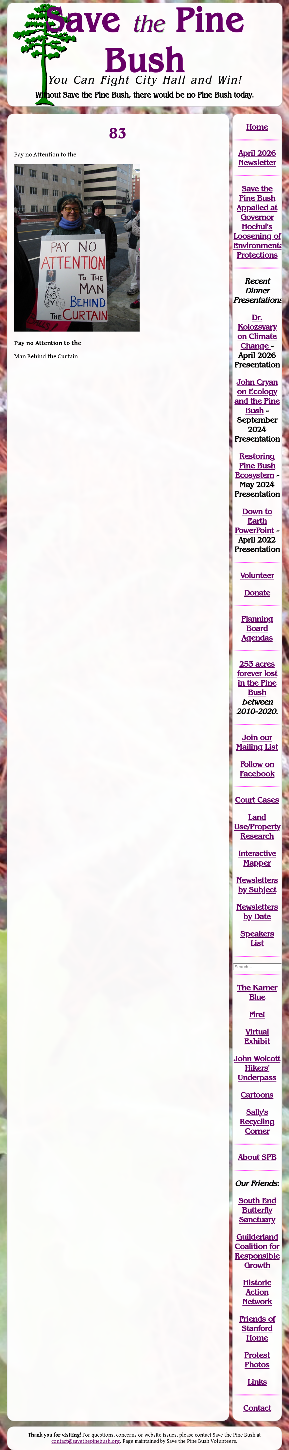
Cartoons (257, 1095)
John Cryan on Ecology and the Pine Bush (257, 396)
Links (257, 1382)
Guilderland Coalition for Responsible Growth (257, 1251)
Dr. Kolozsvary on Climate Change (257, 331)
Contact (257, 1408)
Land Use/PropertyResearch (257, 826)
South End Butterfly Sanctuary (257, 1210)
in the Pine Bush (257, 683)
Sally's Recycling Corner (257, 1121)
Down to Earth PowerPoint (254, 521)
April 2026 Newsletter (257, 157)
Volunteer (257, 575)
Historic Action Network (257, 1292)
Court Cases (257, 800)
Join (250, 737)
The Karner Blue (257, 992)
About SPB (257, 1157)
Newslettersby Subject (257, 884)
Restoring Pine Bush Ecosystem (255, 465)
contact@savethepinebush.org (85, 1441)
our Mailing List (257, 742)
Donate (257, 592)
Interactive (257, 853)
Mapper (257, 863)
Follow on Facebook (257, 768)
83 (118, 132)
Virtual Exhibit (257, 1036)
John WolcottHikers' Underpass (257, 1068)
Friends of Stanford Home (257, 1328)
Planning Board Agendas (257, 628)
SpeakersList (257, 938)
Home (257, 127)
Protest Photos (257, 1359)
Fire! (257, 1014)
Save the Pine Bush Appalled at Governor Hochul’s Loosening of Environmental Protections (259, 222)
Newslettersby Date (257, 911)
